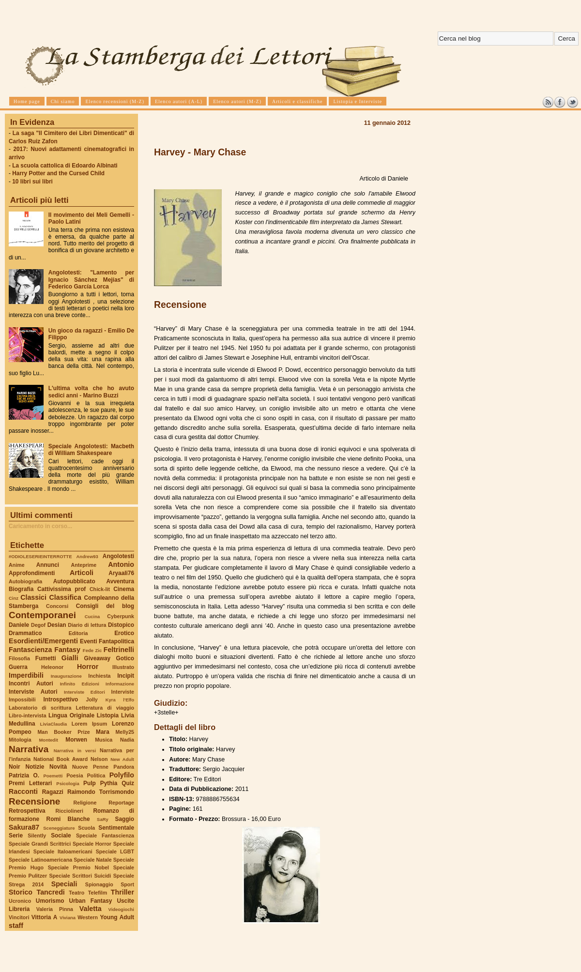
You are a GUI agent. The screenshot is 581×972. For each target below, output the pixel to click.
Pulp (89, 783)
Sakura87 (24, 827)
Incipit (125, 675)
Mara (102, 732)
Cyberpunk (120, 616)
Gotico (125, 658)
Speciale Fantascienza (105, 835)
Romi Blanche (68, 819)
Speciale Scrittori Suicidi (80, 876)
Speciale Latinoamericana (40, 860)
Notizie (34, 766)
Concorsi (57, 606)
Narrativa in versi (75, 750)
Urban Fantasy (90, 900)
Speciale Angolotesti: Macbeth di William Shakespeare (91, 449)
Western (87, 917)
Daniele (19, 625)
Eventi (88, 641)
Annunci (47, 565)
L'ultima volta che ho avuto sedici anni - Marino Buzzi (91, 391)
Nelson (99, 759)
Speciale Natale (92, 860)
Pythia (109, 783)
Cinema (123, 589)
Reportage (121, 802)
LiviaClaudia (53, 724)
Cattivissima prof (61, 589)
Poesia (74, 775)
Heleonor (52, 667)
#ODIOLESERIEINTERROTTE (40, 556)
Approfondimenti (32, 573)
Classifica (65, 597)
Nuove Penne (90, 767)
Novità (58, 766)
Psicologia (67, 783)
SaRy (102, 819)
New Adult (122, 759)
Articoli (81, 573)
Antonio (121, 564)
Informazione (120, 683)
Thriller (122, 892)
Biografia (21, 589)
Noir (14, 766)
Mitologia (20, 740)
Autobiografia (25, 581)
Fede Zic (92, 650)
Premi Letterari (30, 783)
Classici (33, 597)
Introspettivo (61, 699)
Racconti (23, 791)
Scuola (86, 828)
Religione (85, 802)
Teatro (76, 893)
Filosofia (19, 658)
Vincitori (19, 917)
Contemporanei (42, 615)
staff (16, 925)
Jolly (91, 699)
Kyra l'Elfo (120, 699)
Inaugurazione (66, 676)
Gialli (69, 658)
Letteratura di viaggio (105, 708)
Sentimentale (116, 827)
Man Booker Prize (63, 732)
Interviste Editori (84, 692)
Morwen (76, 739)
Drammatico (25, 633)
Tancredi (51, 892)
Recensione (34, 801)
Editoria (78, 633)
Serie (16, 835)
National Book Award (60, 759)
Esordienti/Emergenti (43, 641)
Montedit (48, 740)
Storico (20, 892)
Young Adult (117, 917)
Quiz (128, 783)
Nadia (127, 740)
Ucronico (20, 901)
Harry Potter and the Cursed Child (58, 173)
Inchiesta (99, 676)
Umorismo (50, 900)
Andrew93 (87, 556)
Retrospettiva (27, 810)
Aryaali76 (121, 573)
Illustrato (123, 667)
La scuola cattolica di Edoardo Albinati (64, 165)
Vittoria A (44, 917)
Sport (127, 884)
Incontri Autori (31, 683)
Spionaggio (99, 884)
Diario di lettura (87, 625)
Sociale (61, 835)
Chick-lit (100, 589)
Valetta (90, 908)
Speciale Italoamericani (62, 851)
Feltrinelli (119, 649)
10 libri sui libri (32, 181)
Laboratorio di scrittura (40, 708)
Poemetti (52, 775)
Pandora (123, 767)
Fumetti (45, 658)
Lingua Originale (71, 715)
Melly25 (124, 732)
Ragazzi (52, 792)
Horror (87, 666)
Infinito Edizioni (79, 683)
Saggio (124, 819)
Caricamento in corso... (40, 526)
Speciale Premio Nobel (78, 867)
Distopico (121, 625)
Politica (96, 775)
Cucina (92, 616)
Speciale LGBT (115, 851)
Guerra (18, 667)
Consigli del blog (105, 606)
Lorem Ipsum (89, 724)
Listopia (108, 715)
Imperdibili (26, 675)
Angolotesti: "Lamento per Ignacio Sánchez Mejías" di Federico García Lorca (91, 279)
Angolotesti (118, 556)
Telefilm (97, 893)
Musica (103, 740)
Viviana (68, 917)
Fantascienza (30, 649)
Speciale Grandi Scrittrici (40, 844)
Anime (17, 565)
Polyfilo (121, 775)
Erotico (124, 633)
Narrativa (28, 749)
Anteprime (84, 565)
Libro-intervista (27, 715)
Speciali (64, 884)
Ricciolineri (69, 811)
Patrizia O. (24, 775)
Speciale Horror (92, 844)
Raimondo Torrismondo (100, 792)
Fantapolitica (116, 641)
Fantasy (67, 649)
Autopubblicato (74, 581)
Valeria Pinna (54, 909)
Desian (56, 625)
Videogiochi (121, 909)
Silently (37, 835)
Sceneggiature (59, 828)
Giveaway (97, 658)
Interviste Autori (33, 691)
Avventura (120, 581)
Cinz (13, 598)
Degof (38, 625)
